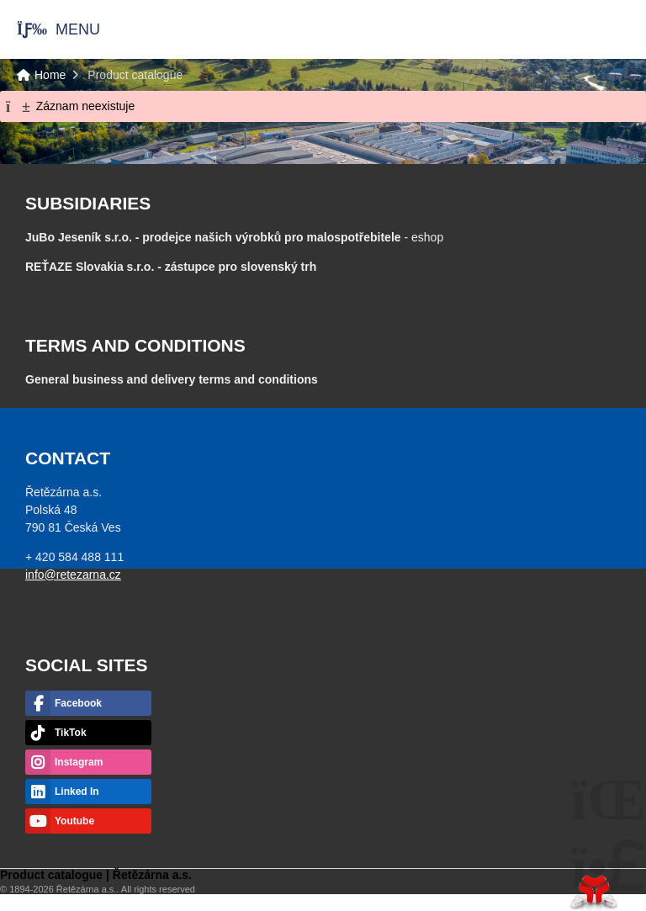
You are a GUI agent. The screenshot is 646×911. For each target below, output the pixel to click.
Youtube (74, 821)
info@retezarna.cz (73, 574)
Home (581, 29)
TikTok (71, 733)
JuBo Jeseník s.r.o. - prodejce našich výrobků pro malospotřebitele (213, 237)
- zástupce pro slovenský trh (170, 266)
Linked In (77, 791)
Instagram (79, 762)
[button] (50, 29)
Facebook (78, 703)
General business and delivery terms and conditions (171, 379)
